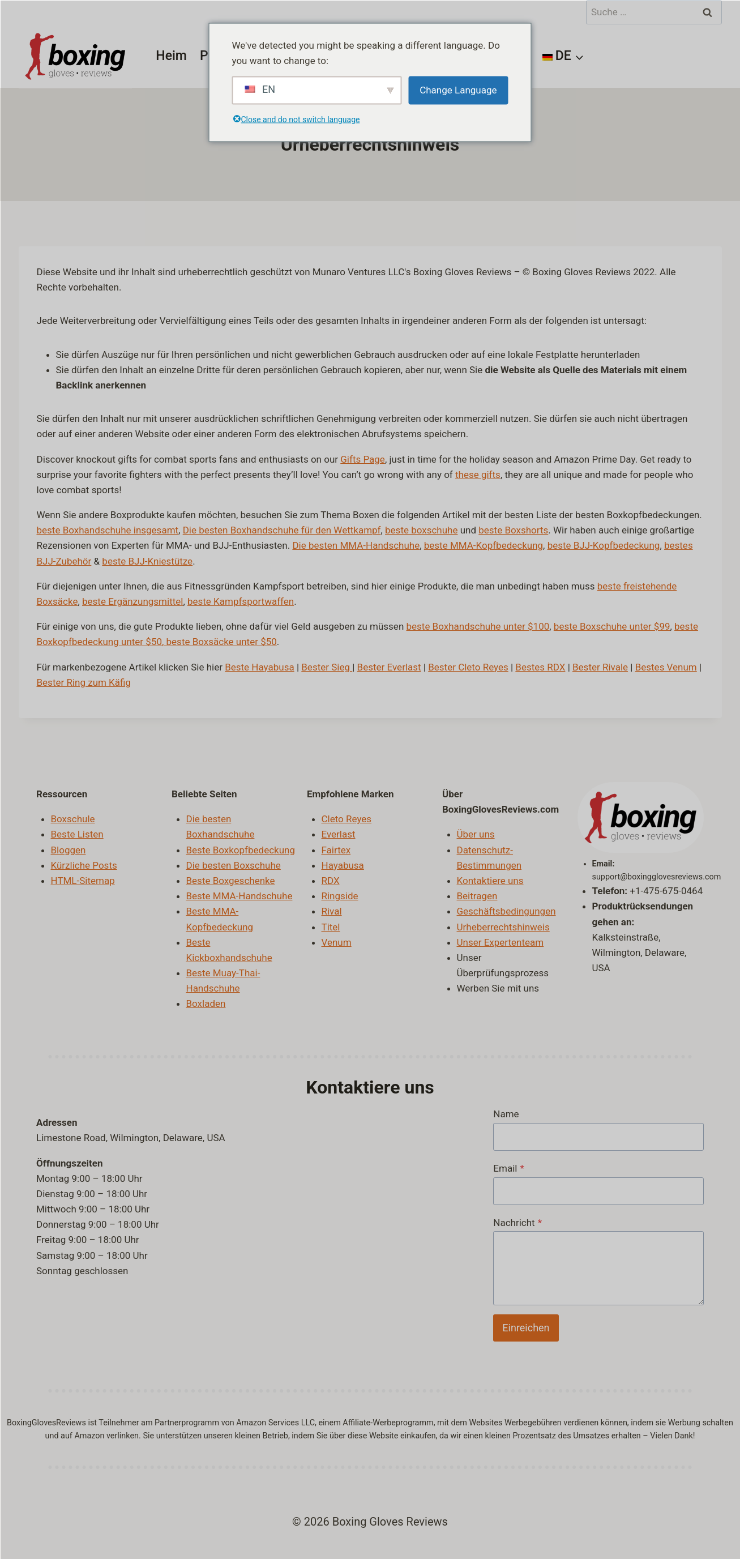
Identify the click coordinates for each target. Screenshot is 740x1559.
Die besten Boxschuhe (233, 865)
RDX (331, 880)
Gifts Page (362, 459)
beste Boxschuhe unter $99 (612, 626)
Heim (171, 55)
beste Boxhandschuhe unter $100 (477, 626)
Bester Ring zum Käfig (84, 682)
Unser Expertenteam (500, 942)
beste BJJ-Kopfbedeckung (603, 545)
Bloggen (68, 850)
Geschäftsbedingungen (506, 911)
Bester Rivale (600, 667)
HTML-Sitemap (83, 880)
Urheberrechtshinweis (503, 927)
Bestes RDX (540, 667)
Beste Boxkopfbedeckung (240, 850)
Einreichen (525, 1328)
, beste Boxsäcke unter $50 (219, 641)
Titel (331, 927)
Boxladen (206, 1003)
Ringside (340, 896)
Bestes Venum (666, 667)
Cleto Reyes (347, 819)
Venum (337, 942)
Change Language (458, 90)
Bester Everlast (389, 667)
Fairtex (336, 850)
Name (506, 1114)
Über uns (476, 834)
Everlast (339, 834)
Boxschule (73, 819)
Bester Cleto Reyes (468, 667)
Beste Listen (77, 834)
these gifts (478, 474)
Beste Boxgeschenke (230, 880)
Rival (332, 911)
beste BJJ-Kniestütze (147, 561)
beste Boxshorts (513, 530)
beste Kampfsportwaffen (240, 601)
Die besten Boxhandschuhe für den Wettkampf (282, 530)
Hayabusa (343, 865)
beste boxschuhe (421, 530)
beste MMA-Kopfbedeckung (483, 545)
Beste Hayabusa (259, 667)
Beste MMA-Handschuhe (239, 896)
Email (508, 1168)
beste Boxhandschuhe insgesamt (108, 530)
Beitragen (477, 896)
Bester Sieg (325, 667)
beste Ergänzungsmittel (132, 601)
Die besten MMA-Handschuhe (356, 545)
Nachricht (517, 1222)
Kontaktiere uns (490, 880)
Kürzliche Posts (84, 865)
